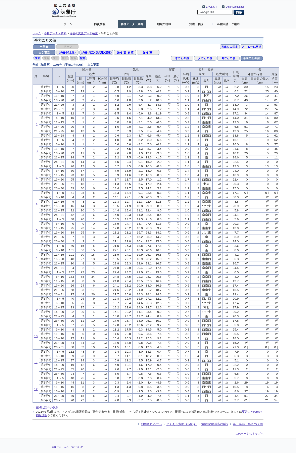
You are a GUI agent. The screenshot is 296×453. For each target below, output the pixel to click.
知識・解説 (196, 24)
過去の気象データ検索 (84, 33)
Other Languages (235, 6)
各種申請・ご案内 (228, 24)
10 (36, 336)
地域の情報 (164, 24)
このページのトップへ (249, 433)
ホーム (67, 24)
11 (36, 362)
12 (36, 389)
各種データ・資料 (132, 24)
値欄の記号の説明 (47, 407)
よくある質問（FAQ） (181, 424)
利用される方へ (151, 424)
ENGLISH (211, 6)
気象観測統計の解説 (214, 424)
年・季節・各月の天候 (248, 424)
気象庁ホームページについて (67, 447)
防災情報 (99, 24)
